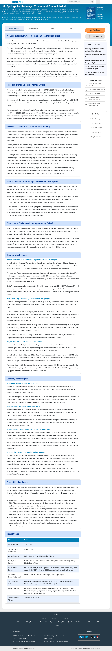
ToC (71, 28)
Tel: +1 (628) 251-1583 (18, 641)
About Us (43, 618)
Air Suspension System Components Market (93, 98)
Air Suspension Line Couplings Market (92, 104)
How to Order (16, 622)
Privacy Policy (61, 622)
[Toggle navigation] (98, 2)
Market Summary (14, 28)
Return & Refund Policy (46, 622)
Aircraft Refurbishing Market (95, 90)
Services (54, 618)
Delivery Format (30, 622)
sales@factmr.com (30, 641)
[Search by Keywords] (80, 1)
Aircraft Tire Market (92, 94)
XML (98, 622)
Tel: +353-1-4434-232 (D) (50, 641)
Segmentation (33, 28)
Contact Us (65, 618)
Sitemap (57, 625)
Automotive (100, 12)
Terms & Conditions (76, 622)
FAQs (52, 28)
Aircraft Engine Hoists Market (93, 84)
